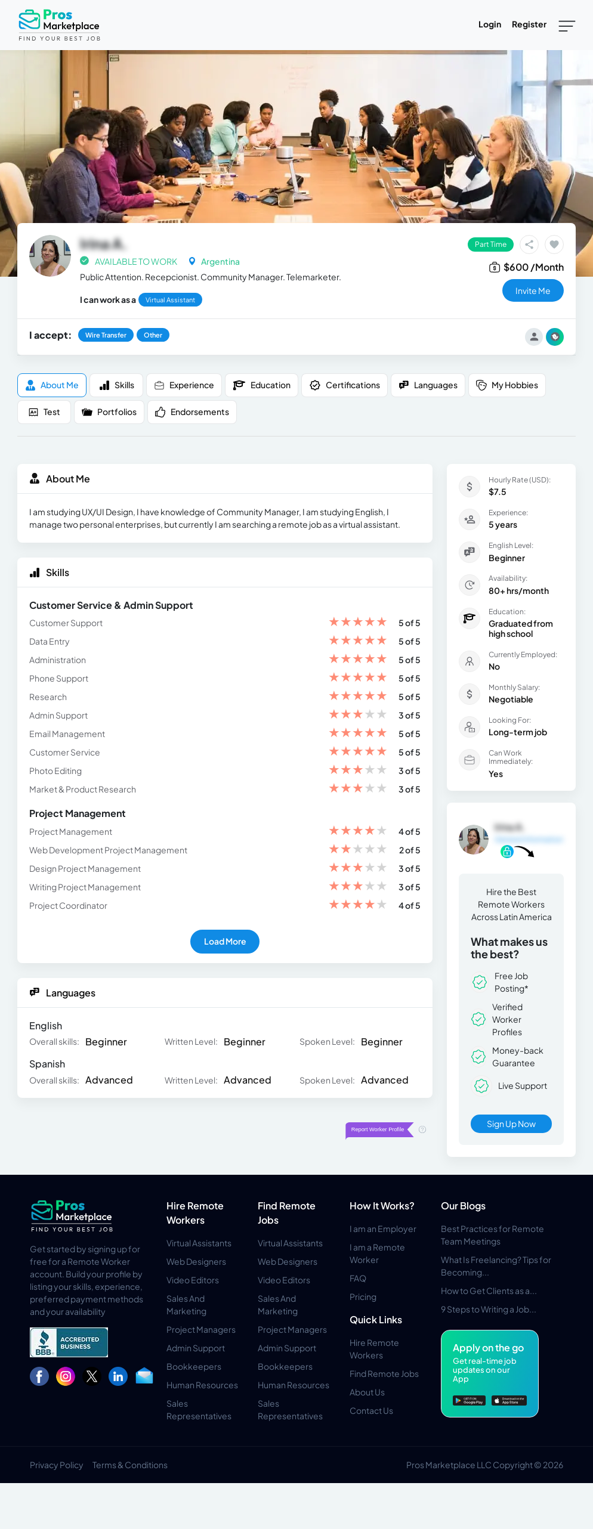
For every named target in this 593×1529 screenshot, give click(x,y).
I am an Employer (383, 1228)
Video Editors (192, 1279)
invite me (533, 290)
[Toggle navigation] (567, 25)
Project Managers (201, 1329)
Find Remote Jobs (384, 1373)
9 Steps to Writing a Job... (488, 1309)
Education (262, 385)
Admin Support (195, 1347)
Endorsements (192, 411)
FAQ (358, 1278)
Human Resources (202, 1384)
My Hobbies (507, 385)
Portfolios (109, 411)
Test (44, 411)
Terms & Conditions (130, 1464)
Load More (225, 941)
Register (529, 23)
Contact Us (371, 1410)
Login (489, 23)
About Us (367, 1391)
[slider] (358, 623)
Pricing (363, 1296)
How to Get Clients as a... (489, 1290)
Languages (428, 385)
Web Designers (196, 1261)
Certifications (344, 385)
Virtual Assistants (198, 1242)
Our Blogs (463, 1205)
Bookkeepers (193, 1366)
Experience (184, 385)
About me (52, 385)
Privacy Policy (57, 1464)
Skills (116, 385)
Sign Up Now (511, 1123)
